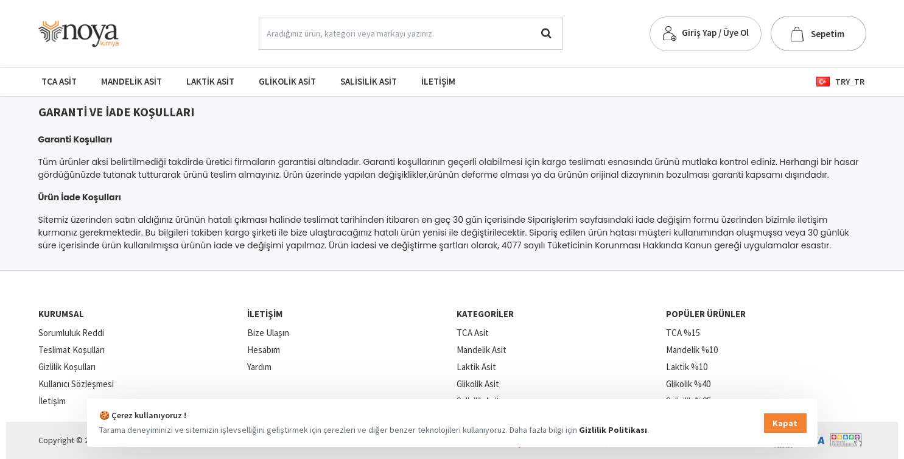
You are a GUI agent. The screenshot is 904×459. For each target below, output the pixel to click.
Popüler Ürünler (706, 314)
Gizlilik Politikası (613, 429)
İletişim (264, 314)
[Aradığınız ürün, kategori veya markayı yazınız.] (546, 33)
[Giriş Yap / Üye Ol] (705, 33)
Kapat (785, 423)
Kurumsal (61, 314)
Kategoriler (485, 314)
